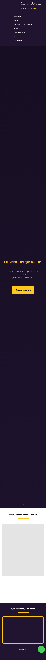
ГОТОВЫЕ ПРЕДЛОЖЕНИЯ (23, 24)
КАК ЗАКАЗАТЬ (19, 32)
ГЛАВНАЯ (17, 16)
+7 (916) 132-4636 (28, 8)
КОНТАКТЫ (18, 40)
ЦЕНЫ (16, 28)
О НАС (16, 20)
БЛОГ (16, 36)
